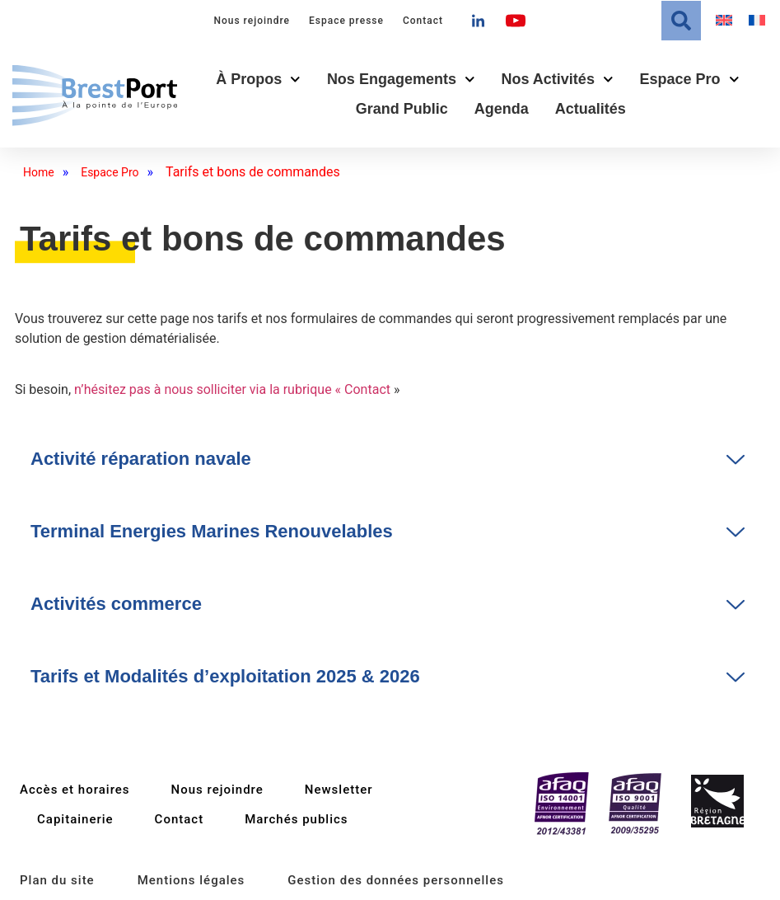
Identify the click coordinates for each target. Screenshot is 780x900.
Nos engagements (401, 79)
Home (38, 172)
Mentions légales (191, 880)
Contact (423, 20)
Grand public (402, 109)
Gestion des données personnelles (395, 880)
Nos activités (558, 79)
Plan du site (57, 880)
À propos (258, 79)
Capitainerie (75, 819)
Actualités (590, 109)
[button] (681, 20)
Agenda (501, 109)
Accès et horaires (75, 789)
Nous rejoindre (251, 20)
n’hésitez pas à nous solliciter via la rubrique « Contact (232, 389)
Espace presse (346, 20)
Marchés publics (296, 819)
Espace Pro (689, 79)
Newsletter (339, 789)
